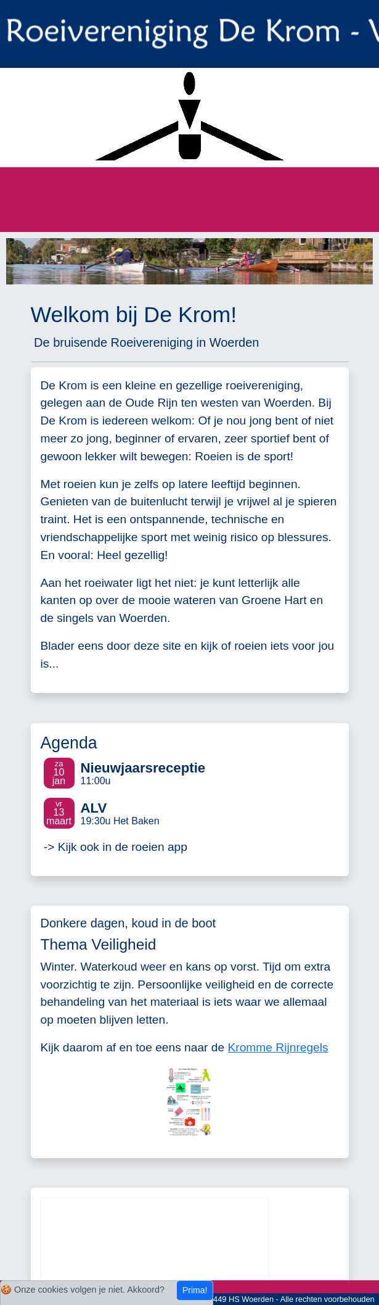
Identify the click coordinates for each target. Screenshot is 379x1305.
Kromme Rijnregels (278, 1047)
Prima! (194, 1290)
